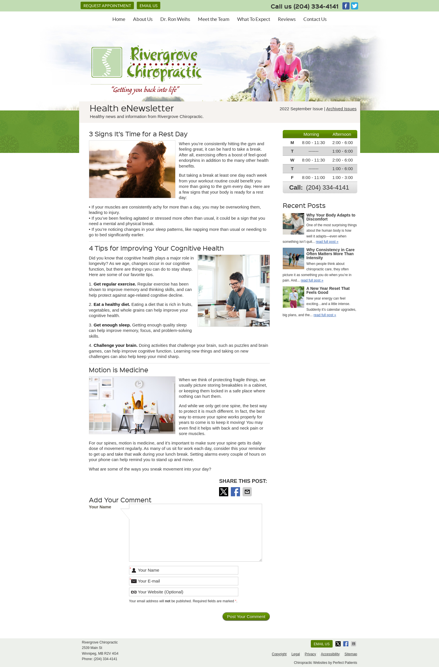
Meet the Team (213, 19)
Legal (295, 654)
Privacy (310, 654)
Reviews (287, 19)
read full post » (327, 242)
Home (118, 19)
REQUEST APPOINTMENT (107, 5)
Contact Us (315, 19)
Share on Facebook (236, 491)
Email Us (148, 5)
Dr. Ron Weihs (175, 19)
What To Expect (253, 19)
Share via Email (248, 491)
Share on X (224, 491)
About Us (143, 19)
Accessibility (330, 654)
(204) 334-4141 (316, 6)
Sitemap (350, 654)
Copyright (279, 654)
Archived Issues (341, 108)
